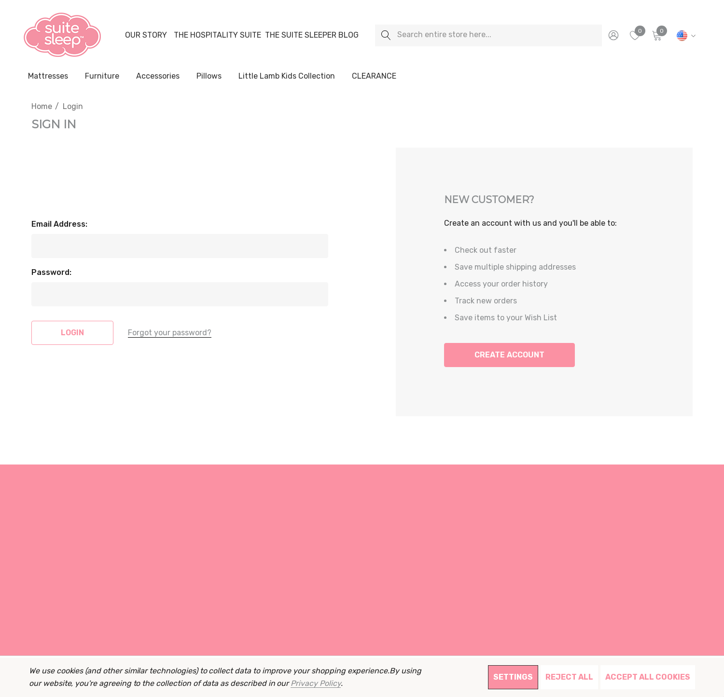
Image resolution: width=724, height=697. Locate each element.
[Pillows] (209, 76)
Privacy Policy (315, 683)
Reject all (569, 677)
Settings (513, 677)
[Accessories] (158, 76)
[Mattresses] (48, 76)
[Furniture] (101, 76)
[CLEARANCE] (373, 76)
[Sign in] (613, 35)
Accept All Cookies (647, 677)
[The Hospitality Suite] (217, 35)
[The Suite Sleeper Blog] (312, 35)
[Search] (386, 35)
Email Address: (59, 224)
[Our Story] (146, 35)
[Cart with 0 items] (656, 35)
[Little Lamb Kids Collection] (286, 76)
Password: (51, 272)
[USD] (684, 35)
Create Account (509, 354)
